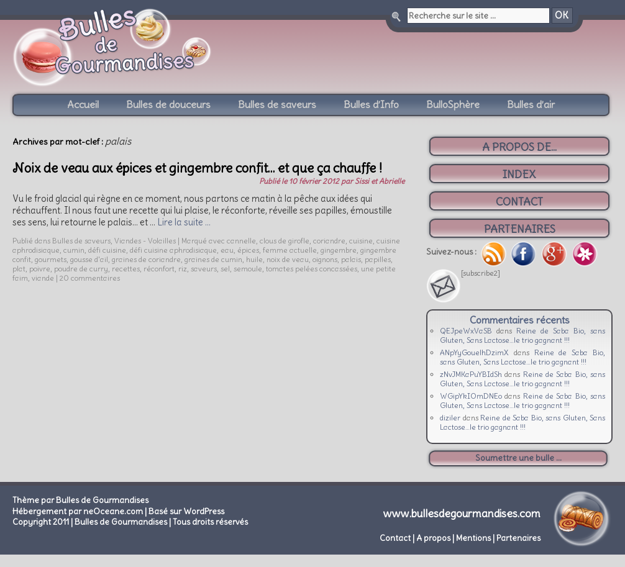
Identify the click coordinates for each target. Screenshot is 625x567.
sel (225, 268)
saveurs (204, 268)
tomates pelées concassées (311, 268)
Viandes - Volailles (145, 240)
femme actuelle (290, 250)
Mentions (473, 538)
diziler (450, 417)
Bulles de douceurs (168, 104)
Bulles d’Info (371, 104)
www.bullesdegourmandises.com (462, 513)
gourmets (50, 259)
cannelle (241, 240)
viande (43, 278)
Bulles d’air (531, 104)
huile (254, 259)
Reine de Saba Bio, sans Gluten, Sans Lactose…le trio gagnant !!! (522, 335)
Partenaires (518, 538)
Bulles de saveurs (277, 104)
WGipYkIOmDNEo (471, 396)
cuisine (361, 240)
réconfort (159, 268)
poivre (39, 268)
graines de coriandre (146, 259)
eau (227, 250)
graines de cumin (213, 259)
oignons (324, 259)
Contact (395, 538)
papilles (378, 259)
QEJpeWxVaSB (466, 330)
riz (182, 268)
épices (248, 250)
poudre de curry (81, 268)
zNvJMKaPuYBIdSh (471, 374)
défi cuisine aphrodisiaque (173, 250)
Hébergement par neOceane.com (77, 511)
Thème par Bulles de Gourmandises (80, 500)
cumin (73, 250)
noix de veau (288, 259)
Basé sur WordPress (186, 511)
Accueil (83, 104)
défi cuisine (107, 250)
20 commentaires (90, 278)
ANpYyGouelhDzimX (474, 352)
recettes (126, 268)
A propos (433, 538)
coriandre (329, 240)
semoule (248, 268)
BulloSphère (453, 104)
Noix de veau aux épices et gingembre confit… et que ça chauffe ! (197, 168)
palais (351, 259)
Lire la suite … (184, 222)
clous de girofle (284, 240)
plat (18, 268)
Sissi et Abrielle (379, 181)
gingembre (339, 250)
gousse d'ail (89, 259)
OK (561, 15)
